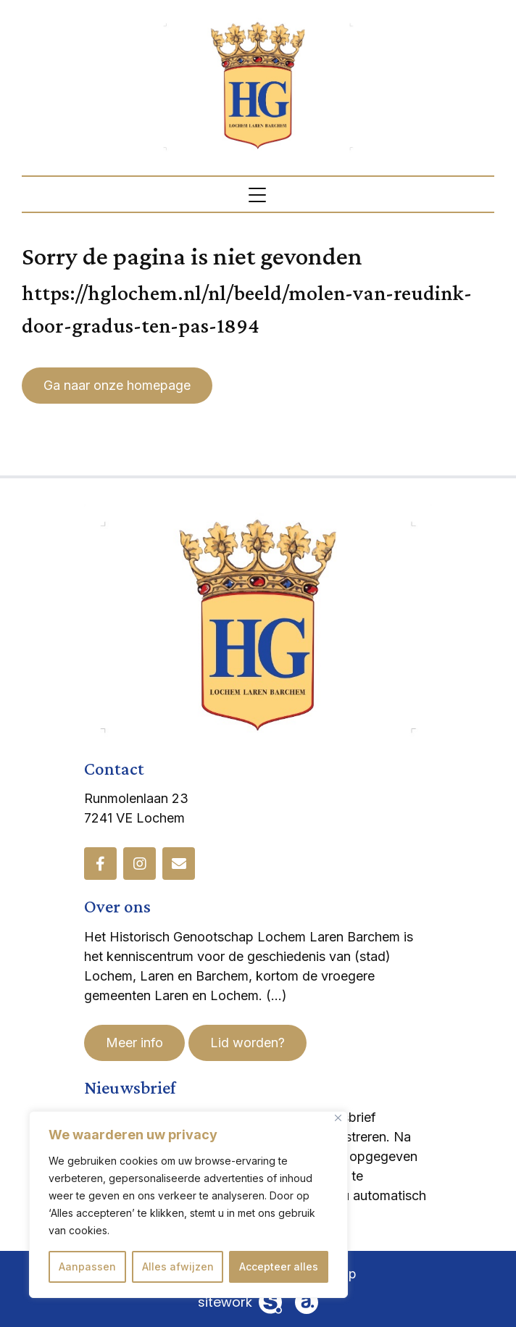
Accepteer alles (278, 1266)
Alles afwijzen (178, 1266)
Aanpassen (87, 1266)
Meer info (134, 1042)
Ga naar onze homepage (117, 385)
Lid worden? (247, 1042)
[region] (188, 1204)
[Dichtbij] (338, 1118)
